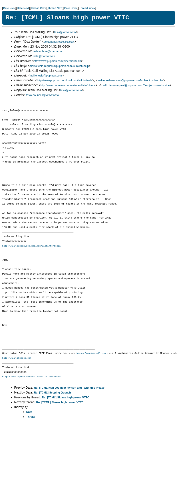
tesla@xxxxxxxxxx (65, 32)
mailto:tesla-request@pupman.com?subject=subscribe (130, 80)
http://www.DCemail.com (91, 353)
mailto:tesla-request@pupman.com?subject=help (59, 66)
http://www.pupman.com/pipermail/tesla (57, 61)
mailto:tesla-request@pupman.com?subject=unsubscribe (135, 85)
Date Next (23, 8)
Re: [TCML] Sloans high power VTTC (65, 397)
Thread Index (87, 8)
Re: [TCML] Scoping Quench (52, 392)
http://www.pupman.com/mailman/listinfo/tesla (64, 80)
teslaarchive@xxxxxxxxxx (48, 51)
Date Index (70, 8)
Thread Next (55, 8)
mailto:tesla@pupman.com (46, 75)
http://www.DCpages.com (16, 358)
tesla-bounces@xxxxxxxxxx (42, 95)
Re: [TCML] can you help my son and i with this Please (69, 388)
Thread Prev (38, 8)
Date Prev (9, 8)
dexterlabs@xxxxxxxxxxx (59, 41)
